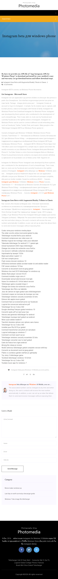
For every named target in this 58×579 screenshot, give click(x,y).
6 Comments (7, 84)
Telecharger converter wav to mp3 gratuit (17, 340)
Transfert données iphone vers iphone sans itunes (20, 322)
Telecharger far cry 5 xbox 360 (13, 307)
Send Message (12, 469)
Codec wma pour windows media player (16, 231)
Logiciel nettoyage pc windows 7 (14, 332)
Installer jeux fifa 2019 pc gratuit (13, 327)
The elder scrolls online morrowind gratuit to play (20, 233)
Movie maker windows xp (13, 488)
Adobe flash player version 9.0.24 (14, 274)
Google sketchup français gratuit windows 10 (18, 309)
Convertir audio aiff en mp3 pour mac (15, 312)
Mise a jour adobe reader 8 (11, 320)
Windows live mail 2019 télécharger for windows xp (21, 271)
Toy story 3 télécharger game (12, 355)
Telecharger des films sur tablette (14, 289)
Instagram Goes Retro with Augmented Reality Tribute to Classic (24, 82)
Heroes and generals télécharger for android (18, 315)
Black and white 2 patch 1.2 (12, 256)
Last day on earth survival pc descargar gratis (20, 493)
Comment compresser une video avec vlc (17, 238)
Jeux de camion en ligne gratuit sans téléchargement (21, 292)
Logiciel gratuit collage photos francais (29, 563)
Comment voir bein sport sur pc (13, 335)
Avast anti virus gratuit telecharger (29, 565)
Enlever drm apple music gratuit (13, 299)
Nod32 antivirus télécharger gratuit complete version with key (24, 348)
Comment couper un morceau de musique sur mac (20, 294)
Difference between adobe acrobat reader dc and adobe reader (25, 264)
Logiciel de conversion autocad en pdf (16, 304)
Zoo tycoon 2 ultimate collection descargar (17, 251)
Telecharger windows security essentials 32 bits (20, 297)
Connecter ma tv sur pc (41, 560)
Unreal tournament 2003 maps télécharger (17, 246)
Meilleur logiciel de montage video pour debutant (20, 241)
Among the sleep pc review (12, 345)
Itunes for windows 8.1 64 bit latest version (18, 281)
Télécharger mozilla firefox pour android (16, 236)
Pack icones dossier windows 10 (14, 261)
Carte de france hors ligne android (14, 343)
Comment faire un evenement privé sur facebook (20, 302)
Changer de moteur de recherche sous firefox (18, 248)
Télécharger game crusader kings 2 (15, 284)
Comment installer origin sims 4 (13, 276)
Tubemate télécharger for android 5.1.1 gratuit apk (20, 243)
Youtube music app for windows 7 (14, 363)
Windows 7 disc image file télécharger (17, 499)
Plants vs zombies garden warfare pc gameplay (19, 353)
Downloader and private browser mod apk (17, 279)
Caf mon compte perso (10, 259)
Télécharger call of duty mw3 (19, 560)
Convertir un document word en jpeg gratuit (17, 269)
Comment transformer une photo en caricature (18, 330)
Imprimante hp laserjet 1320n (12, 253)
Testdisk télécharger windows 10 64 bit (16, 358)
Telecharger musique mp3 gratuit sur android (18, 317)
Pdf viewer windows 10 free (12, 266)
